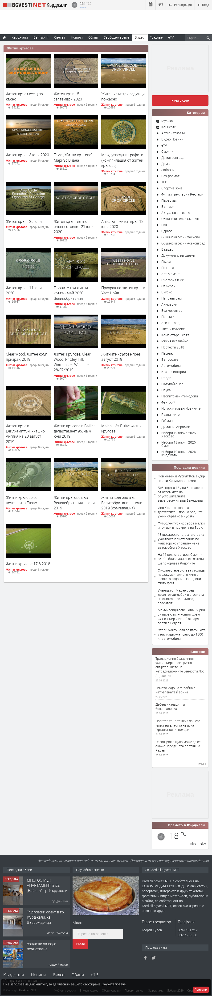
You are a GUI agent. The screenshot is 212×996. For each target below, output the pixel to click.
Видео (59, 974)
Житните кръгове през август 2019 (121, 357)
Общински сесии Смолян (180, 218)
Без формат (170, 176)
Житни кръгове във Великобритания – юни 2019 (74, 502)
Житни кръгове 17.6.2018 (28, 563)
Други (166, 163)
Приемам (201, 989)
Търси (80, 944)
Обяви (78, 974)
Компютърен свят (175, 335)
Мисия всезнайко (174, 341)
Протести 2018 (172, 347)
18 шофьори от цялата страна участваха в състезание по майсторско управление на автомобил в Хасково (181, 541)
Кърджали (13, 974)
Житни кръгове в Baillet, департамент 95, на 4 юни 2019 (74, 431)
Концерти (168, 127)
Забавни (168, 170)
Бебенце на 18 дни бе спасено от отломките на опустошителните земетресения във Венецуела (180, 494)
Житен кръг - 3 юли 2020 (27, 154)
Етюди (166, 378)
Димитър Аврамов (175, 426)
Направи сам (171, 298)
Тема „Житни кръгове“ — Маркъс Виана (75, 157)
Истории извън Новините (180, 408)
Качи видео (180, 100)
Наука (166, 390)
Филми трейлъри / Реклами (182, 194)
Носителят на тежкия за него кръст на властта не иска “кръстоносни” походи (177, 725)
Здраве (166, 231)
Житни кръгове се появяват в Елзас (21, 500)
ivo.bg (202, 763)
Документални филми (178, 255)
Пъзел (166, 261)
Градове (156, 37)
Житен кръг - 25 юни (24, 221)
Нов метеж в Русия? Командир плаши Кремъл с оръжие (181, 478)
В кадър (167, 249)
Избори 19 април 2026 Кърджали (178, 453)
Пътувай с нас (172, 384)
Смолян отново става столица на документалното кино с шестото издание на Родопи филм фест (181, 576)
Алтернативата (173, 133)
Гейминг (167, 420)
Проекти (167, 316)
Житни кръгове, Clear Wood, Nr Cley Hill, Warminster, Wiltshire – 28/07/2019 (73, 362)
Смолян (167, 151)
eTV (164, 145)
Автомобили (171, 365)
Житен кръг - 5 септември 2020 (68, 96)
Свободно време (116, 37)
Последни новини (189, 467)
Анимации (169, 304)
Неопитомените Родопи (179, 396)
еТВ (94, 974)
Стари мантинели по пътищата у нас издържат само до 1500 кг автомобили (182, 634)
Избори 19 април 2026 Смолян (178, 444)
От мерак (168, 286)
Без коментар (171, 310)
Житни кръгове (20, 48)
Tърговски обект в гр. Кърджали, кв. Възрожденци (46, 917)
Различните (170, 414)
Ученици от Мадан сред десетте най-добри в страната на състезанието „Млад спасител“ (181, 596)
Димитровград (172, 157)
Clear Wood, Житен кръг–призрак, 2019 (27, 357)
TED (164, 182)
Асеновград (170, 322)
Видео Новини (172, 139)
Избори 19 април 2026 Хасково (178, 434)
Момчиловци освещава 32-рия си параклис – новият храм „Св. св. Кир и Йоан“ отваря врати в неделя (181, 616)
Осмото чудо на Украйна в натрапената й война (175, 690)
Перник (167, 353)
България (168, 206)
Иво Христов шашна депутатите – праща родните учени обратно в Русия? (180, 511)
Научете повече (114, 984)
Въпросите (169, 359)
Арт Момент (170, 274)
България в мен (173, 280)
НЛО (164, 225)
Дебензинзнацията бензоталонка (170, 706)
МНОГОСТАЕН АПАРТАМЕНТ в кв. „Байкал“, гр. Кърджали (47, 885)
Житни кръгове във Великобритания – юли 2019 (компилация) (121, 502)
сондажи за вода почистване (41, 946)
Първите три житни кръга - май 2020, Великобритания (71, 293)
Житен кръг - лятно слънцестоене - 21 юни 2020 (74, 226)
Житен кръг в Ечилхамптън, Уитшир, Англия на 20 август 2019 (25, 433)
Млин (77, 922)
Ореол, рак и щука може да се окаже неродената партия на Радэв (177, 746)
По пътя (167, 267)
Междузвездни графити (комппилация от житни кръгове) (122, 160)
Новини (77, 37)
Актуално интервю (175, 212)
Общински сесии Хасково (180, 237)
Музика (167, 121)
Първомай (169, 200)
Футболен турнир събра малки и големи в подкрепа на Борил (181, 525)
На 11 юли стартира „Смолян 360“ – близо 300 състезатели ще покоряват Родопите (181, 558)
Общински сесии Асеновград (183, 243)
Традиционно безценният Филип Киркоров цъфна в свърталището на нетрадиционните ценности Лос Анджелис (179, 667)
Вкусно (166, 292)
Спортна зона (172, 188)
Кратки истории (173, 371)
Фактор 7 (168, 402)
